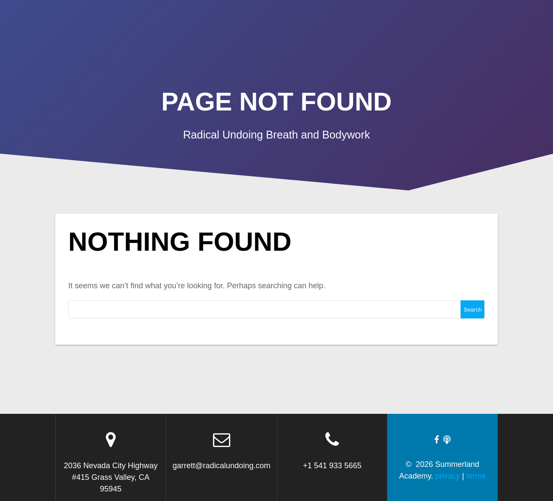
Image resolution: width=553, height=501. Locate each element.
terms (476, 476)
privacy (447, 476)
